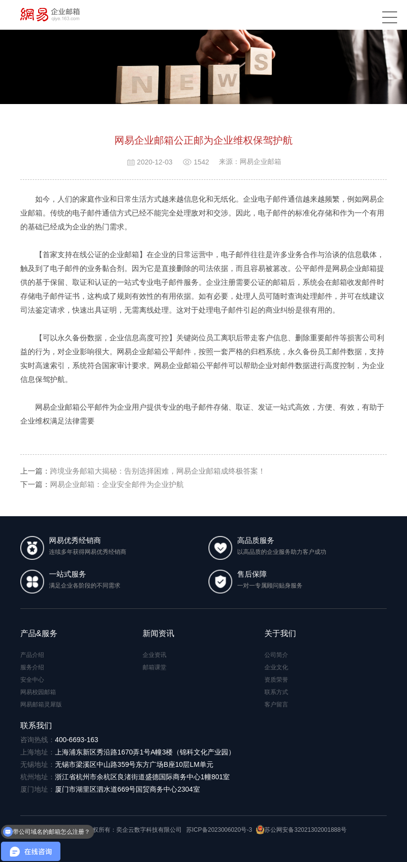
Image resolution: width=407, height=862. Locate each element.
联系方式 (276, 692)
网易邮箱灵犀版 (41, 704)
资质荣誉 (276, 679)
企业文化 (276, 667)
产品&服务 (38, 633)
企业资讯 (154, 654)
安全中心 (32, 679)
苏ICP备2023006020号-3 (219, 829)
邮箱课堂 (154, 667)
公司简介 (276, 654)
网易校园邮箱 (38, 692)
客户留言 (276, 704)
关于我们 (280, 633)
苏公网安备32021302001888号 (301, 829)
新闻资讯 (158, 633)
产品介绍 (32, 654)
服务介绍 (32, 667)
